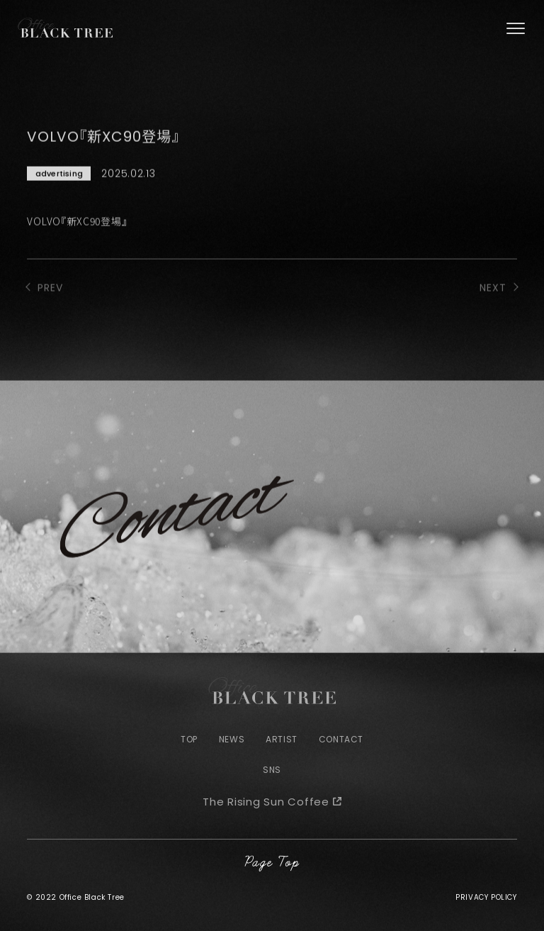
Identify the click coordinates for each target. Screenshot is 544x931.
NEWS (231, 739)
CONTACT (341, 739)
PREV (50, 306)
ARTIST (282, 739)
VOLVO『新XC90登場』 (77, 239)
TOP (189, 739)
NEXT (493, 306)
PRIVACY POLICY (485, 897)
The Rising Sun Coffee (266, 801)
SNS (272, 770)
